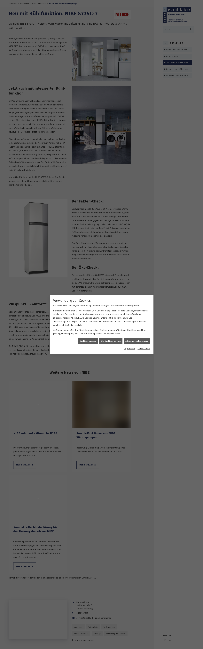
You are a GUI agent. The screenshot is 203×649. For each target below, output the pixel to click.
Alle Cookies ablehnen (111, 307)
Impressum (129, 314)
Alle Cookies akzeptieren (136, 307)
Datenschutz (144, 314)
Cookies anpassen (88, 307)
